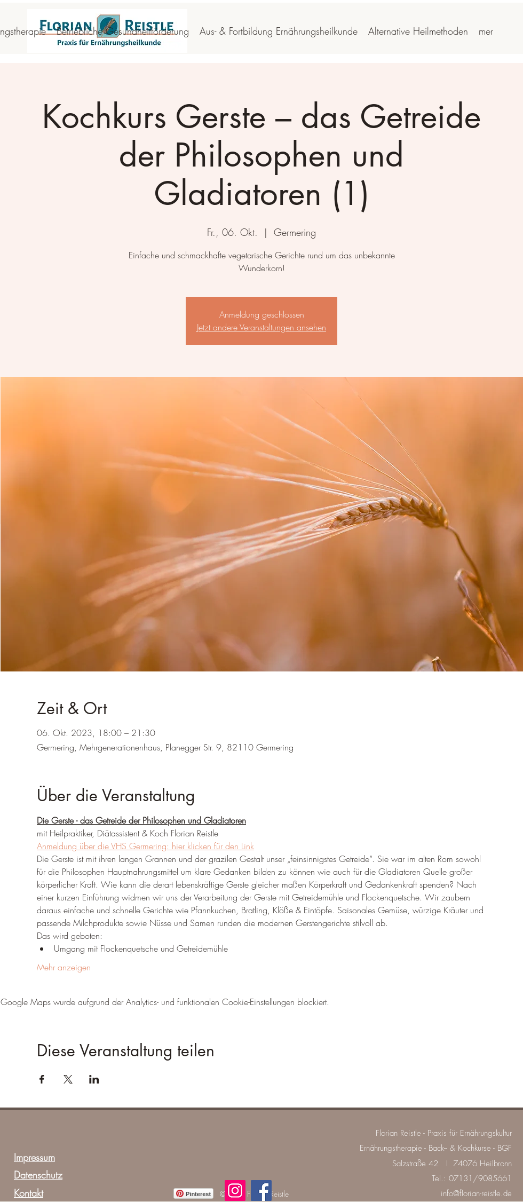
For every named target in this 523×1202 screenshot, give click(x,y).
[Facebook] (261, 1190)
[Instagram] (235, 1190)
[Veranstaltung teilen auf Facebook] (42, 1079)
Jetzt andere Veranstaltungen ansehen (261, 327)
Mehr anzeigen (64, 967)
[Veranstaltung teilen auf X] (68, 1079)
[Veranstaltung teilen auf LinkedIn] (94, 1079)
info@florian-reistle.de (476, 1193)
